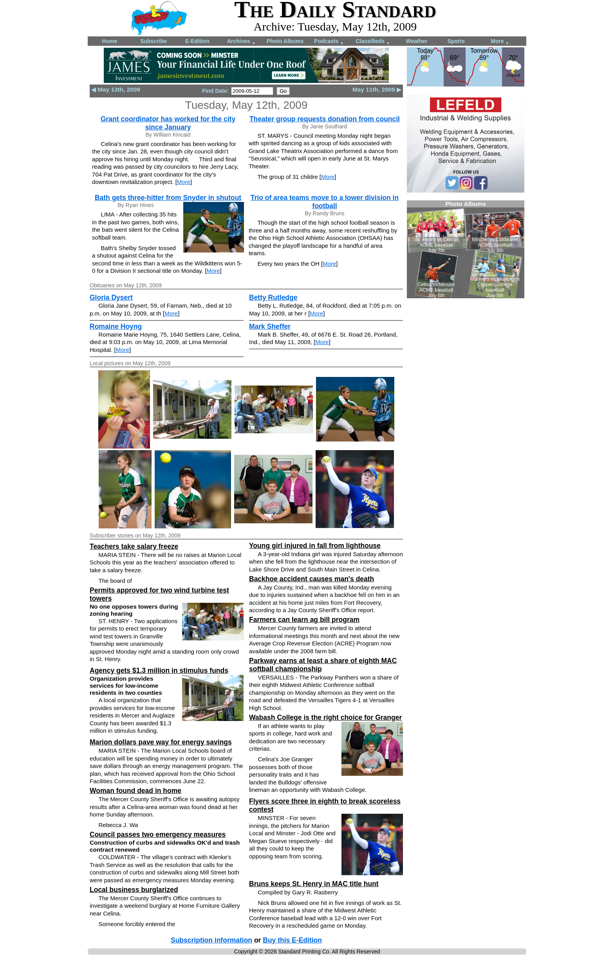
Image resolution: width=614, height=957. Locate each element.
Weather (417, 41)
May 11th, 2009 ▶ (376, 89)
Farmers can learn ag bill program (304, 620)
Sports (456, 41)
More (500, 41)
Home (109, 41)
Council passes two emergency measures (158, 834)
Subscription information (211, 940)
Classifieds (373, 41)
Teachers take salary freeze (134, 546)
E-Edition (197, 41)
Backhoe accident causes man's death (311, 579)
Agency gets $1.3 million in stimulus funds (159, 670)
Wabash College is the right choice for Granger (325, 717)
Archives (241, 41)
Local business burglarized (134, 890)
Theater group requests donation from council (324, 119)
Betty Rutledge (273, 297)
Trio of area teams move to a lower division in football (325, 202)
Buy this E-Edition (292, 940)
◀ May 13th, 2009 (115, 89)
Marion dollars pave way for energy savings (161, 742)
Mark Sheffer (270, 326)
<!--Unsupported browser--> (465, 249)
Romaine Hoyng (116, 326)
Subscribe (153, 41)
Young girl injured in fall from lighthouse (315, 546)
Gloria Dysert (111, 297)
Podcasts (329, 41)
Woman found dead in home (135, 791)
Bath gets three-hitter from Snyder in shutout (168, 198)
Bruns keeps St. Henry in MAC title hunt (314, 884)
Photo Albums (285, 41)
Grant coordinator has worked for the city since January (168, 123)
